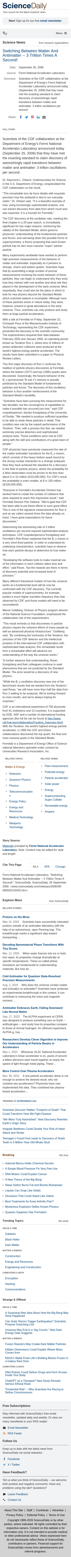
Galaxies (10, 1233)
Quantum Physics (20, 779)
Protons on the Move (16, 917)
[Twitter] (27, 117)
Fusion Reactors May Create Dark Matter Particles (35, 1344)
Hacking (10, 1283)
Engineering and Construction (23, 1267)
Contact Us (14, 1499)
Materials (8, 846)
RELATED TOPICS (14, 759)
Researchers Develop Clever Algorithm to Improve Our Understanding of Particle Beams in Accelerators (35, 1043)
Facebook (14, 1459)
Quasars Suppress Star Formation (26, 1212)
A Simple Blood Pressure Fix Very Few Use (31, 1168)
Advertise (58, 1510)
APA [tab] (46, 866)
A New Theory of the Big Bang (23, 1179)
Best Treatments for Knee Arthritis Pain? (29, 1201)
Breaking (8, 1155)
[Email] (44, 117)
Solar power (52, 784)
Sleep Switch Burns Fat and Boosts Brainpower (33, 1185)
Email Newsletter (18, 1427)
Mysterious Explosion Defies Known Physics (32, 1206)
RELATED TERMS (49, 759)
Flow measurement (56, 766)
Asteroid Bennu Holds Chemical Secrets (29, 1163)
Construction (12, 1256)
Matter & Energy (15, 766)
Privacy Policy (14, 1515)
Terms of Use (57, 1515)
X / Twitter (14, 1464)
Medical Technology (21, 817)
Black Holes (12, 1239)
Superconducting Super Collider (55, 797)
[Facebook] (21, 117)
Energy (49, 789)
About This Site (13, 1510)
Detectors (15, 773)
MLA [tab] (36, 866)
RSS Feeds (15, 1433)
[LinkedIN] (38, 117)
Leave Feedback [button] (18, 1494)
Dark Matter (12, 1245)
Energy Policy (17, 801)
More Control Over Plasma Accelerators (28, 1071)
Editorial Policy (36, 1515)
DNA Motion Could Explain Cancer (26, 1174)
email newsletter (51, 20)
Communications (15, 1289)
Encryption (11, 1278)
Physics (14, 785)
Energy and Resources (16, 809)
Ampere (49, 811)
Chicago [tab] (60, 866)
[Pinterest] (32, 117)
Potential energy (55, 772)
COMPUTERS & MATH (13, 1273)
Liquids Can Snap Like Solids (23, 1190)
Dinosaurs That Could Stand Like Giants (29, 1196)
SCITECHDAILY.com (26, 1101)
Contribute (42, 1510)
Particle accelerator (56, 778)
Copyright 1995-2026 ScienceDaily (28, 1520)
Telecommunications (21, 793)
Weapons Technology (16, 825)
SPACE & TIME (10, 1228)
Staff (29, 1510)
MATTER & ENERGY (12, 1250)
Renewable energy (56, 805)
